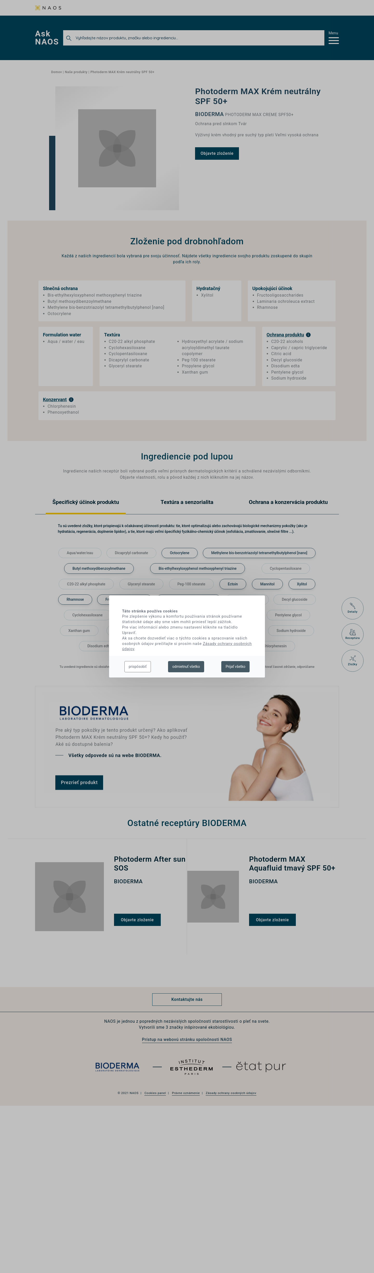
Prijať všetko (235, 666)
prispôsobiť (137, 666)
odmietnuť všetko (186, 666)
